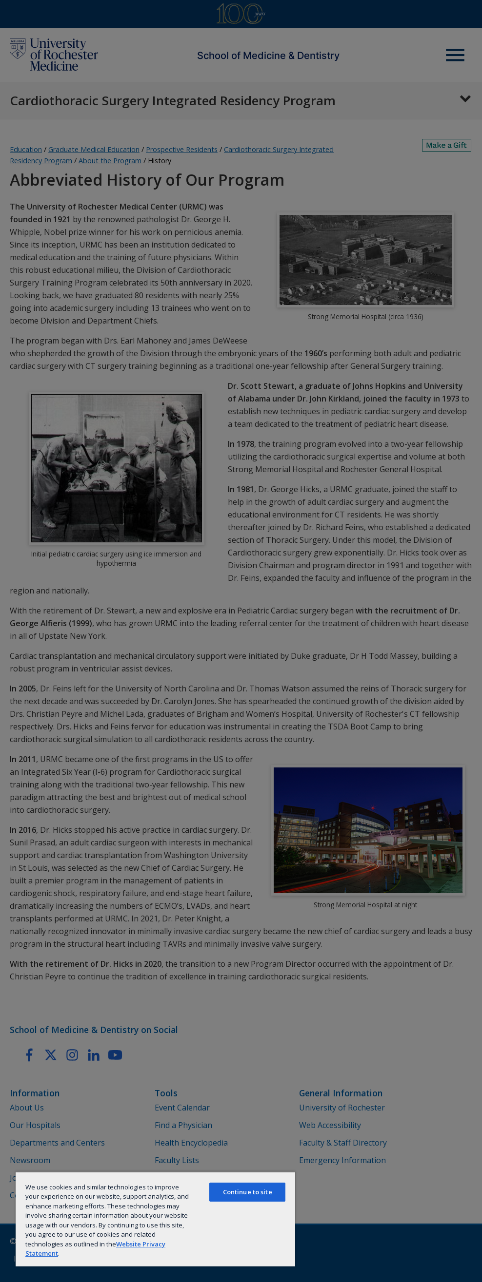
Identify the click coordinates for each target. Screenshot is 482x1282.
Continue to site (247, 1191)
